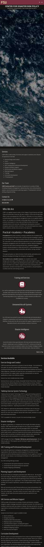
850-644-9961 (5, 202)
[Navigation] (42, 2)
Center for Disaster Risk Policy (22, 6)
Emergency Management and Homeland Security (22, 8)
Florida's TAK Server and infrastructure (26, 439)
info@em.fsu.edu (6, 200)
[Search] (39, 2)
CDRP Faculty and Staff (8, 186)
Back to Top (40, 352)
